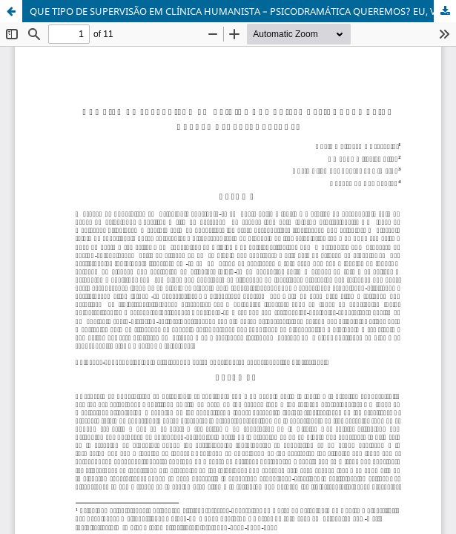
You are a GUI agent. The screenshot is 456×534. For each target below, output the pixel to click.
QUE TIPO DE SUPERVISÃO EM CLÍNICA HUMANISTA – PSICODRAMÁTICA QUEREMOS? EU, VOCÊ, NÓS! (243, 11)
